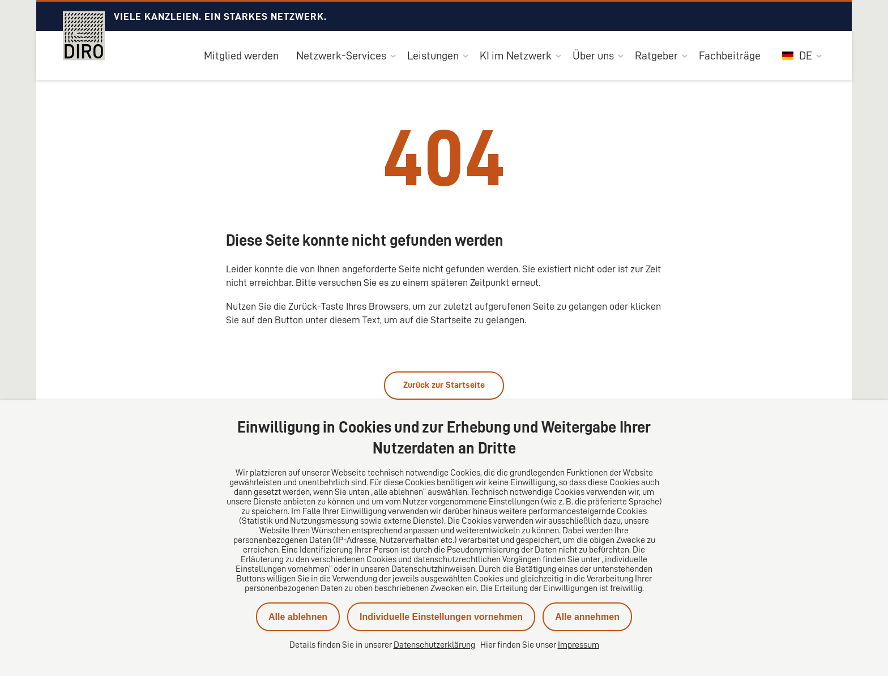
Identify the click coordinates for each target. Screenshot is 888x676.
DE (797, 55)
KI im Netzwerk (516, 55)
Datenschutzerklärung (434, 644)
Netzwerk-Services (341, 55)
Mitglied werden (241, 55)
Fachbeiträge (730, 55)
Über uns (593, 55)
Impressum (578, 644)
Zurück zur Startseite (444, 385)
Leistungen (433, 55)
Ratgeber (656, 55)
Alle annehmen (587, 617)
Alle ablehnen (297, 617)
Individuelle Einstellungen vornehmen (441, 617)
